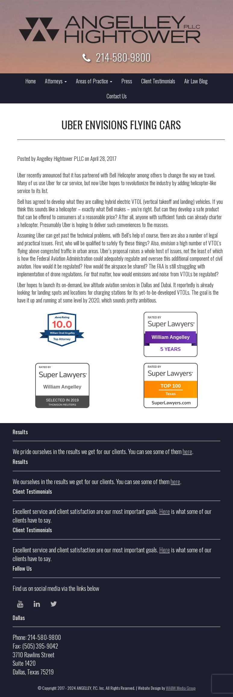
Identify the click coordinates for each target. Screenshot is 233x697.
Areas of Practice (94, 81)
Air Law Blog (196, 81)
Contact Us (117, 96)
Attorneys (56, 81)
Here (164, 511)
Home (30, 81)
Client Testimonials (158, 81)
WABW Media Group (181, 688)
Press (126, 81)
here (187, 451)
